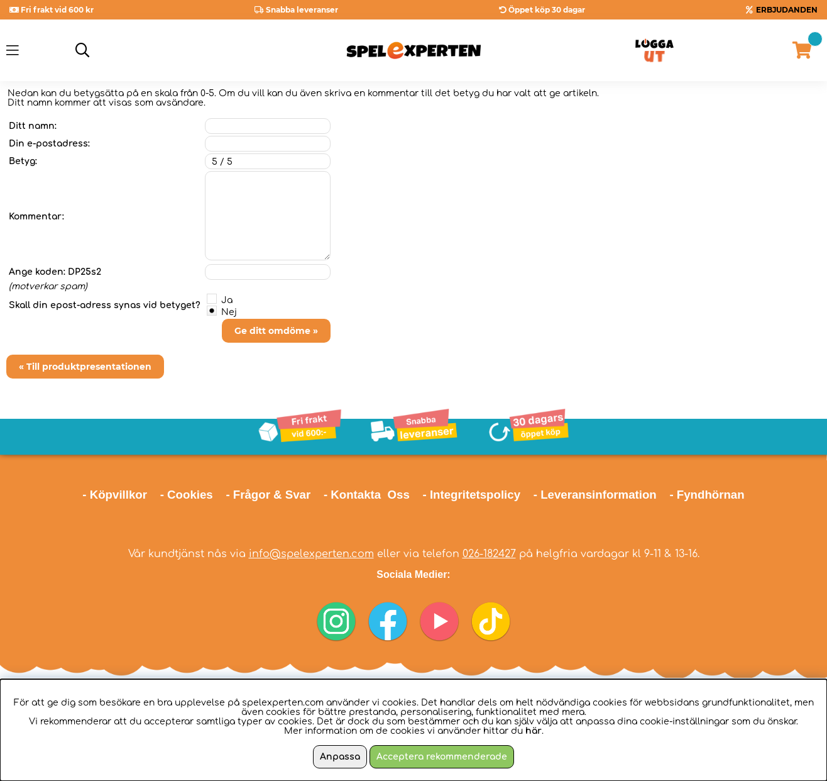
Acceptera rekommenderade (441, 757)
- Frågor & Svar (268, 494)
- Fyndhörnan (706, 494)
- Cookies (186, 494)
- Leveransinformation (595, 494)
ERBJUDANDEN (787, 9)
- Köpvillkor (114, 494)
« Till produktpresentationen (85, 366)
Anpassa (340, 757)
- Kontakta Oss (367, 494)
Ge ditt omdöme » (276, 330)
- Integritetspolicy (472, 494)
